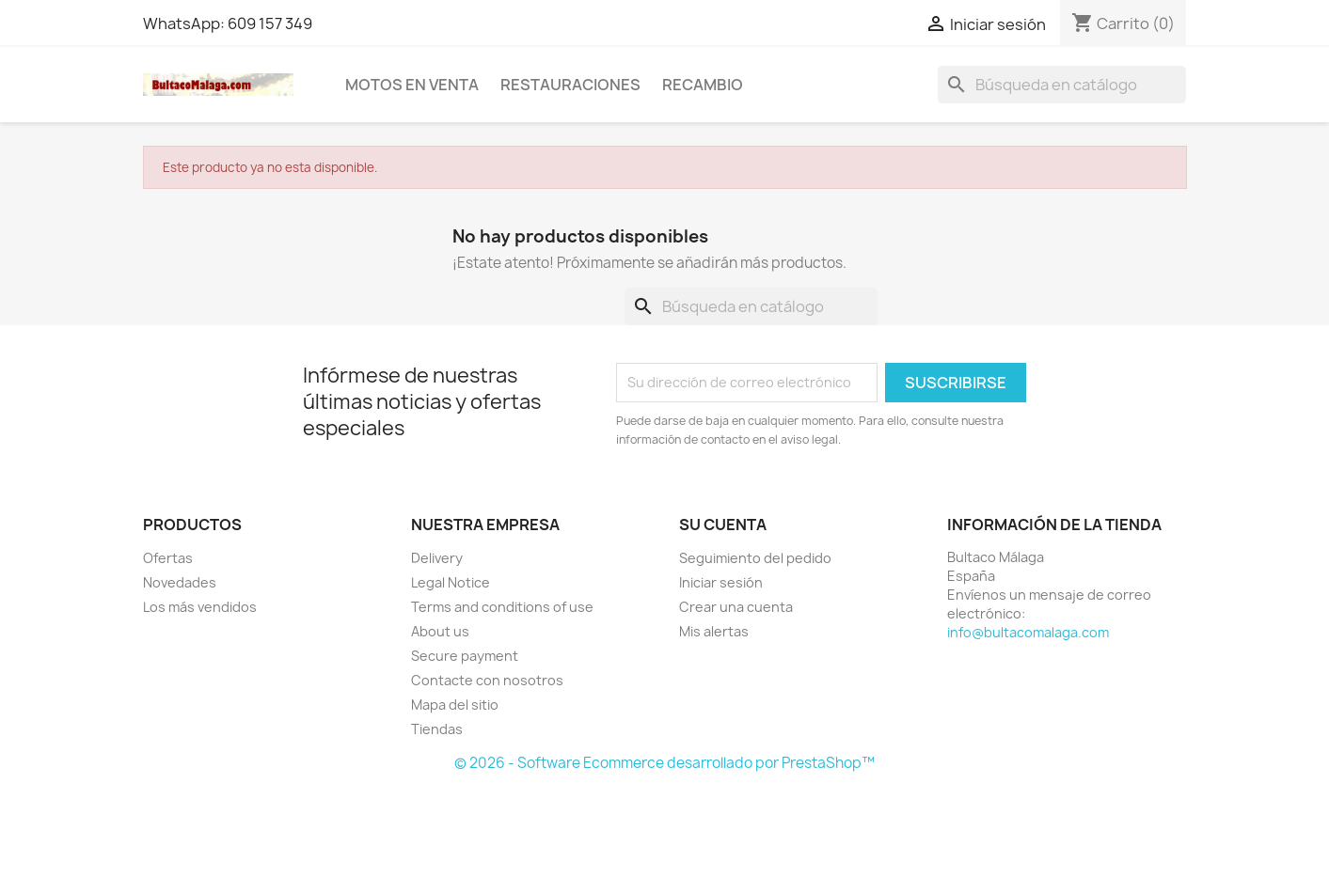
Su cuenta (723, 524)
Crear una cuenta (736, 607)
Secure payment (464, 656)
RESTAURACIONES (570, 84)
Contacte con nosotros (487, 680)
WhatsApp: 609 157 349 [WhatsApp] (227, 23)
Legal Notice (450, 582)
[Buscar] (1062, 84)
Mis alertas (714, 631)
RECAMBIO (702, 84)
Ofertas (168, 558)
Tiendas (437, 729)
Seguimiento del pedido (755, 558)
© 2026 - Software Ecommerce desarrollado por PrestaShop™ (664, 763)
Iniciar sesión (721, 582)
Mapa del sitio (454, 704)
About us (440, 631)
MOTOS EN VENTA (412, 84)
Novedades (179, 582)
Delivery (437, 558)
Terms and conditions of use (502, 607)
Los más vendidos (200, 607)
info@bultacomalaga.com (1028, 632)
